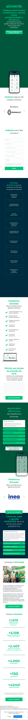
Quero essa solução (14, 397)
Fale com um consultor (14, 512)
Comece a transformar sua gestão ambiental (14, 32)
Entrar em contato (14, 606)
